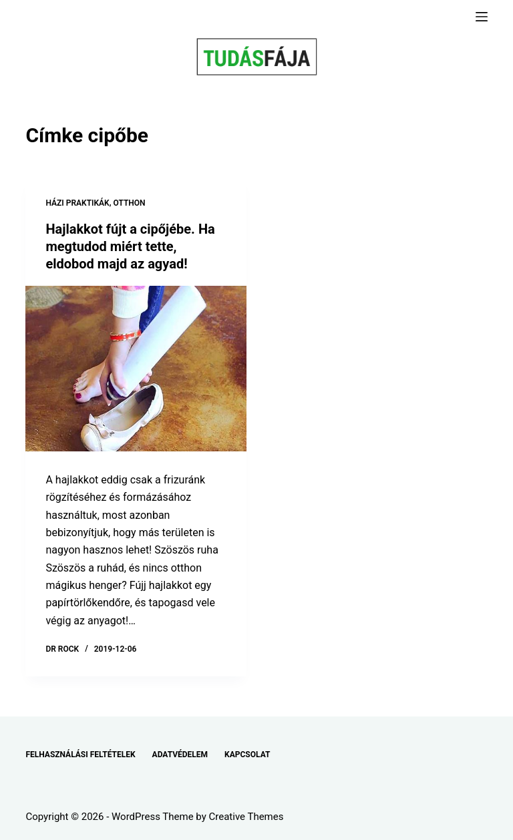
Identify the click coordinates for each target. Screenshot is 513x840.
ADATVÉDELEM (180, 754)
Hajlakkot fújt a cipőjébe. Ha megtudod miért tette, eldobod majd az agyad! (129, 246)
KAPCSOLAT (247, 754)
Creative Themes (246, 817)
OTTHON (130, 203)
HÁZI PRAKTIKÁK (77, 203)
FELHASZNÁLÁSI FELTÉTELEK (80, 754)
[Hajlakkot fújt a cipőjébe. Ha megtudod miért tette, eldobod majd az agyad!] (135, 368)
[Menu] (482, 17)
